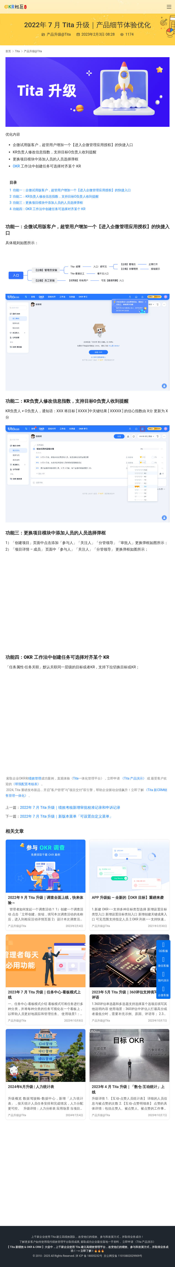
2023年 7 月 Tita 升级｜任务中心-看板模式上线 (44, 995)
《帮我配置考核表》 (26, 784)
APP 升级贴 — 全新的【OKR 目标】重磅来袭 (128, 897)
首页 (8, 51)
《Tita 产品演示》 (133, 778)
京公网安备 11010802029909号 (123, 1255)
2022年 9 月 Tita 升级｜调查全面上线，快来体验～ (45, 900)
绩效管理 (34, 778)
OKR (16, 166)
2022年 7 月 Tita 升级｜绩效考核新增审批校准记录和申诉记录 (70, 807)
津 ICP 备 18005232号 (88, 1255)
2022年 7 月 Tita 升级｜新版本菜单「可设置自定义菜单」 (66, 816)
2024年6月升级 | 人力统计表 (31, 1087)
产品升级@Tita (59, 34)
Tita (76, 778)
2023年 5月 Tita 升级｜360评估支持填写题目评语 (128, 995)
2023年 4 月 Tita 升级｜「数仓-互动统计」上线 (128, 1089)
